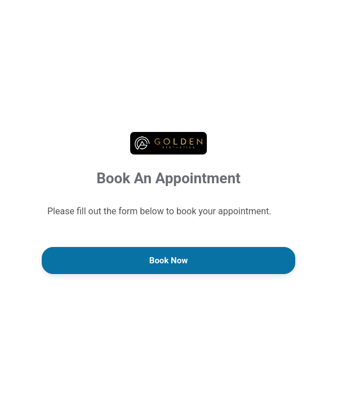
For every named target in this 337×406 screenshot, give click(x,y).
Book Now (168, 260)
